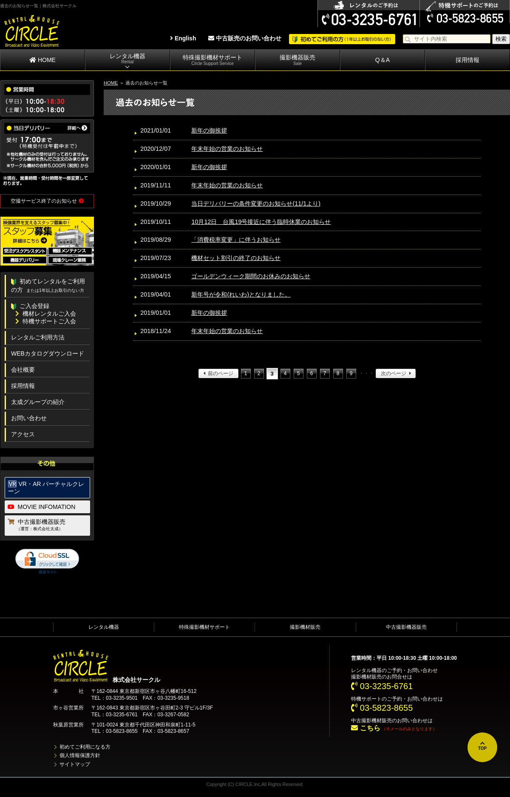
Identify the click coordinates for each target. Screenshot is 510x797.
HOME (42, 60)
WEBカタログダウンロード (47, 353)
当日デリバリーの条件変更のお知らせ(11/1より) (255, 203)
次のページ (393, 373)
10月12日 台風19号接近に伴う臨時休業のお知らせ (261, 221)
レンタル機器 (127, 59)
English (183, 38)
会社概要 (23, 369)
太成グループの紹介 (38, 401)
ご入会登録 (30, 305)
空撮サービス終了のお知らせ (47, 201)
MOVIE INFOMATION (42, 506)
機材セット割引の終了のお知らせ (235, 257)
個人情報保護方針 (80, 755)
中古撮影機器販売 (48, 525)
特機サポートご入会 (45, 321)
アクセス (23, 434)
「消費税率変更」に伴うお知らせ (235, 239)
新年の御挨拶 (209, 130)
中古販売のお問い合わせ (244, 38)
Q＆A (382, 60)
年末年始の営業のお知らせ (227, 148)
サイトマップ (75, 764)
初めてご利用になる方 (85, 747)
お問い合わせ (29, 418)
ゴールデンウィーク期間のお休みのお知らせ (250, 276)
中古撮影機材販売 (371, 721)
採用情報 (467, 60)
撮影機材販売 (305, 627)
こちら (365, 728)
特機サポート (366, 699)
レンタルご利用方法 (38, 337)
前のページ (220, 373)
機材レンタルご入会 (45, 313)
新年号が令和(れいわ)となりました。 (241, 294)
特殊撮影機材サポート (212, 60)
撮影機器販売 (297, 60)
